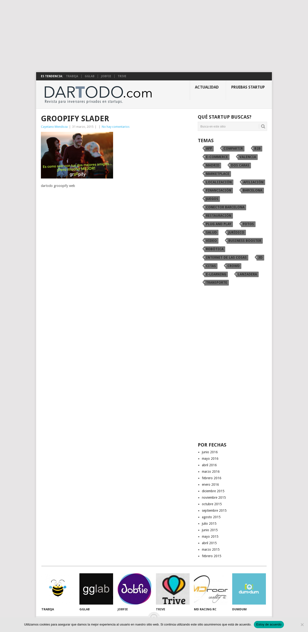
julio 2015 (209, 523)
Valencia (247, 157)
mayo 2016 (210, 458)
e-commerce (217, 157)
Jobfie (106, 76)
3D (260, 257)
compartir (233, 148)
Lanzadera (247, 274)
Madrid (212, 165)
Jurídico (236, 232)
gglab (90, 76)
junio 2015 (210, 530)
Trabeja (72, 76)
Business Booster (244, 241)
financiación (218, 190)
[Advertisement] (154, 36)
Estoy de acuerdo (269, 624)
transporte (216, 282)
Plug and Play (218, 224)
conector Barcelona (225, 207)
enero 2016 (210, 484)
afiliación (253, 182)
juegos (212, 199)
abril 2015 (209, 543)
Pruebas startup (248, 87)
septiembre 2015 (214, 510)
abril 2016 (209, 465)
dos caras (240, 165)
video (211, 241)
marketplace (217, 174)
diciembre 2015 (213, 491)
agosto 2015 (211, 517)
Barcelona (252, 190)
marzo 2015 (211, 549)
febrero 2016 (211, 478)
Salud (211, 232)
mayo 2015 (210, 536)
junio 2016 (210, 452)
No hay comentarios (115, 126)
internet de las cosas (226, 257)
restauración (218, 215)
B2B (257, 148)
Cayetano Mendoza (54, 126)
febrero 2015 (211, 556)
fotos (248, 224)
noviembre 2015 (214, 497)
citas (211, 266)
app (209, 148)
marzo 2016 (211, 471)
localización (219, 182)
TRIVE (122, 76)
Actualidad (207, 87)
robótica (215, 249)
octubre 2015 (212, 504)
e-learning (216, 274)
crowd (233, 266)
